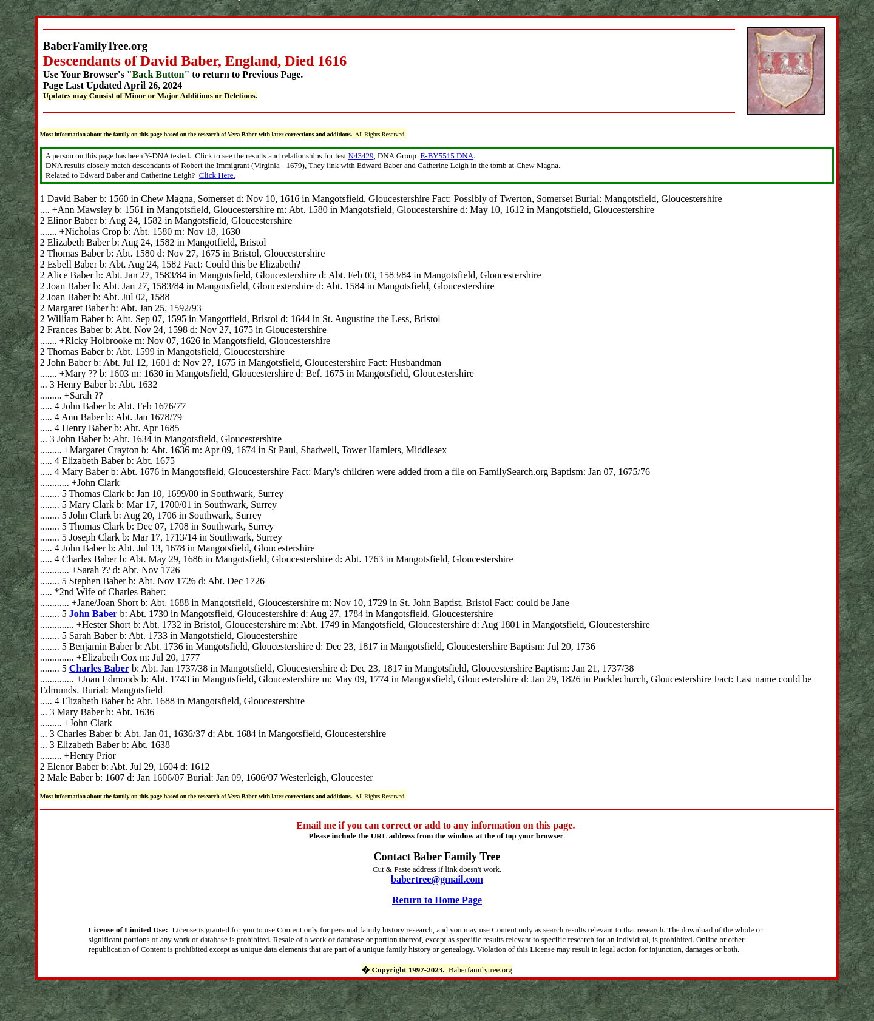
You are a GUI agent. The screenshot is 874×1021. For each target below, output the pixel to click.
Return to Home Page (437, 900)
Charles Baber (99, 668)
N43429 (361, 155)
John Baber (93, 613)
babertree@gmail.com (437, 879)
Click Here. (217, 175)
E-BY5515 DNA (446, 155)
